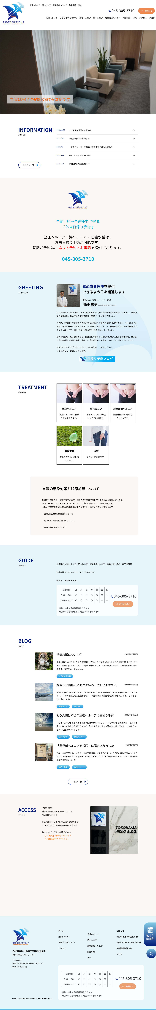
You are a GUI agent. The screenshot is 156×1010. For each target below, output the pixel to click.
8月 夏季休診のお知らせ (79, 138)
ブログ (152, 17)
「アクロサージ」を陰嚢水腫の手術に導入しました (91, 147)
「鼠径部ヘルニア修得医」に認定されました (85, 745)
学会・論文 (63, 767)
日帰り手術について (68, 17)
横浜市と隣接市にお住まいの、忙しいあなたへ (87, 685)
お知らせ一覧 (28, 165)
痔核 (135, 17)
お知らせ (120, 930)
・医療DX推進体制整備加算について (57, 513)
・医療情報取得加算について (54, 527)
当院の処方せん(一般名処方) (128, 942)
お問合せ (148, 10)
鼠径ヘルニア (85, 17)
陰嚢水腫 (127, 17)
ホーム (61, 930)
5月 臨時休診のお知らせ (79, 163)
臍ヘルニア (98, 17)
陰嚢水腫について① (69, 654)
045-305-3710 (121, 10)
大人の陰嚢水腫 (65, 676)
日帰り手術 (63, 706)
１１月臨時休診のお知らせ (80, 130)
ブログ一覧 (77, 781)
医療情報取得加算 (124, 948)
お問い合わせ (125, 604)
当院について (51, 17)
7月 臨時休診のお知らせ (80, 155)
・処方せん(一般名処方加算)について (58, 520)
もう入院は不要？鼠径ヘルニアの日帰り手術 (85, 715)
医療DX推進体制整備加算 (127, 936)
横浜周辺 (77, 706)
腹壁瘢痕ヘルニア (112, 17)
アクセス (143, 17)
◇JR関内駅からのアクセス (56, 839)
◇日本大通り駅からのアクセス (58, 835)
